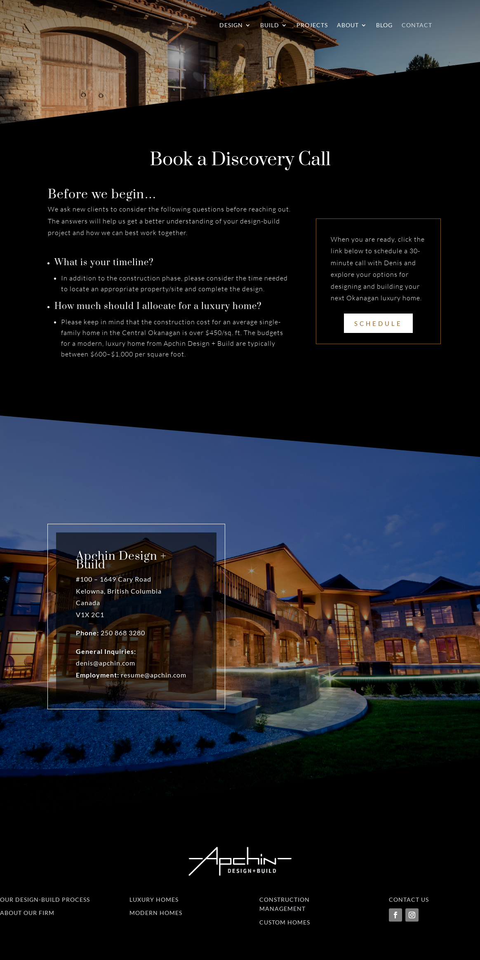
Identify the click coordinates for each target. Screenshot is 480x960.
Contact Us (409, 899)
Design (231, 25)
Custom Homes (284, 922)
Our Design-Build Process (45, 899)
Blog (384, 25)
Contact (417, 25)
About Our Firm (27, 912)
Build (269, 25)
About (348, 25)
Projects (312, 25)
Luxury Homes (154, 899)
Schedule (378, 323)
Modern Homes (155, 912)
